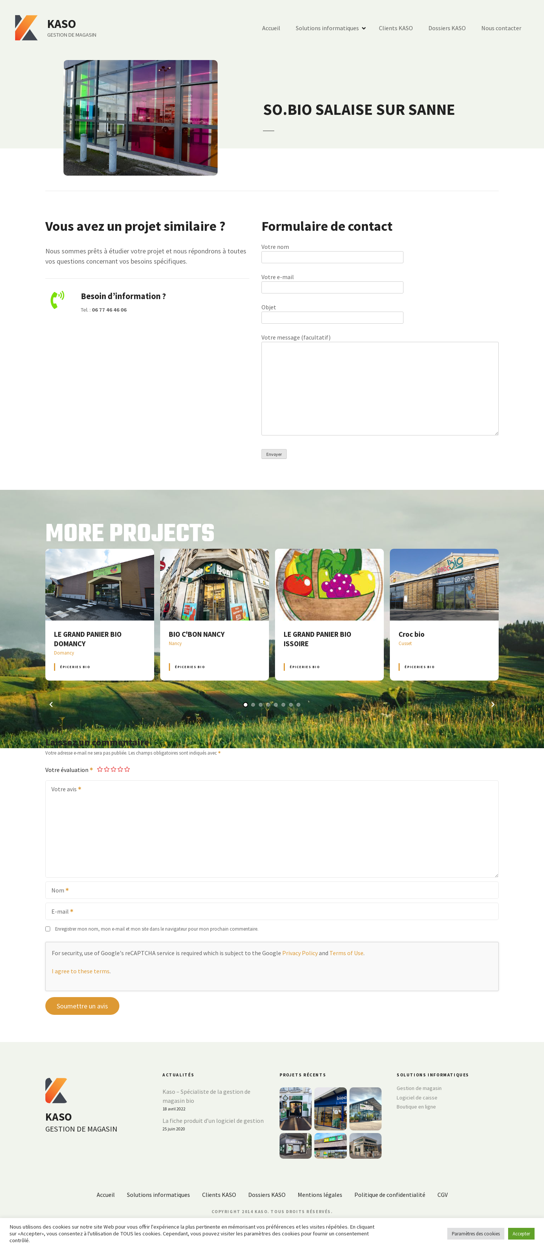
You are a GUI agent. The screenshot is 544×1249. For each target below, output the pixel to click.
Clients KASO (396, 28)
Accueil (271, 28)
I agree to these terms (81, 971)
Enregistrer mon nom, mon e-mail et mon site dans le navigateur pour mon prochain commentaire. (156, 929)
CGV (442, 1194)
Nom (58, 890)
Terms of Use (346, 953)
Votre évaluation (69, 769)
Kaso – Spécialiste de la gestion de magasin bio (206, 1096)
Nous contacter (501, 28)
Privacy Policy (300, 953)
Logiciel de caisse (417, 1097)
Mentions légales (320, 1194)
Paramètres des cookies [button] (476, 1233)
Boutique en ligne (416, 1106)
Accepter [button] (521, 1233)
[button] (51, 704)
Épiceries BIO (75, 667)
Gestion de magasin (419, 1088)
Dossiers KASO (447, 28)
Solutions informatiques (327, 28)
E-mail (60, 912)
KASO (61, 23)
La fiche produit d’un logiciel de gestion (213, 1120)
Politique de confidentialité (389, 1194)
